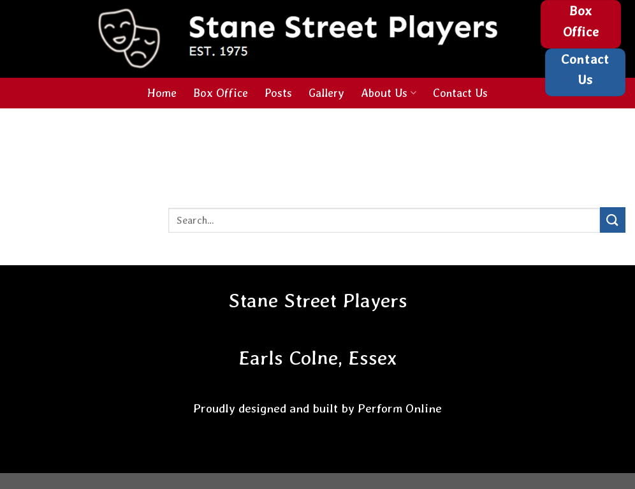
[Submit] (612, 219)
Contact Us (460, 92)
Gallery (326, 92)
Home (162, 92)
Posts (278, 92)
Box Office (220, 92)
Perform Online (400, 408)
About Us (388, 92)
